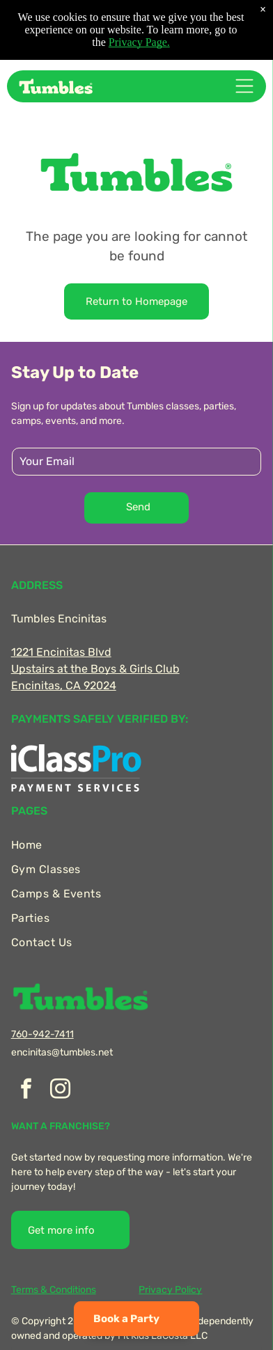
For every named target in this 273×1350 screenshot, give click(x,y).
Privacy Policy (170, 1290)
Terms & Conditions (53, 1290)
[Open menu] (244, 86)
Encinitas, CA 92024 (63, 685)
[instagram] (60, 1091)
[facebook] (26, 1091)
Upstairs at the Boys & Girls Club (95, 668)
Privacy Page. (139, 42)
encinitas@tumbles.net (62, 1052)
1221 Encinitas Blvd (61, 652)
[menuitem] (137, 845)
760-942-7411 (42, 1034)
